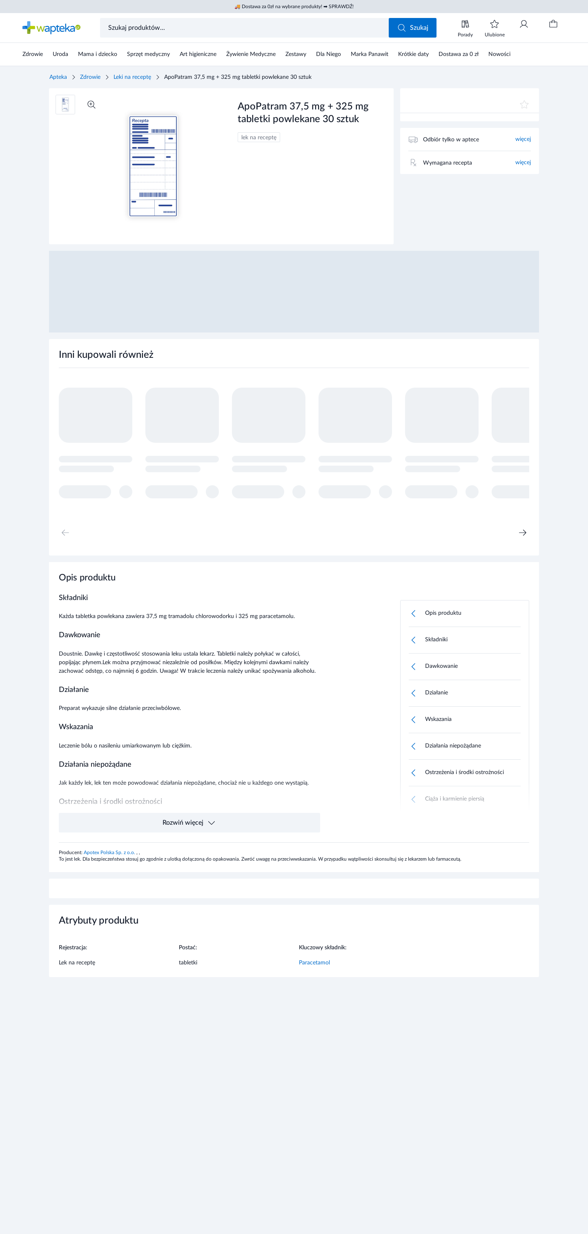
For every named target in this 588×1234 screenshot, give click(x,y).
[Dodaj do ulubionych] (524, 104)
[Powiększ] (91, 104)
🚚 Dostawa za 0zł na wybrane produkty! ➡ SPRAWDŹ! (294, 6)
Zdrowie (90, 77)
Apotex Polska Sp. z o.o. (110, 852)
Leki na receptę (132, 77)
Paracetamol (314, 963)
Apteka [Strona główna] (58, 77)
